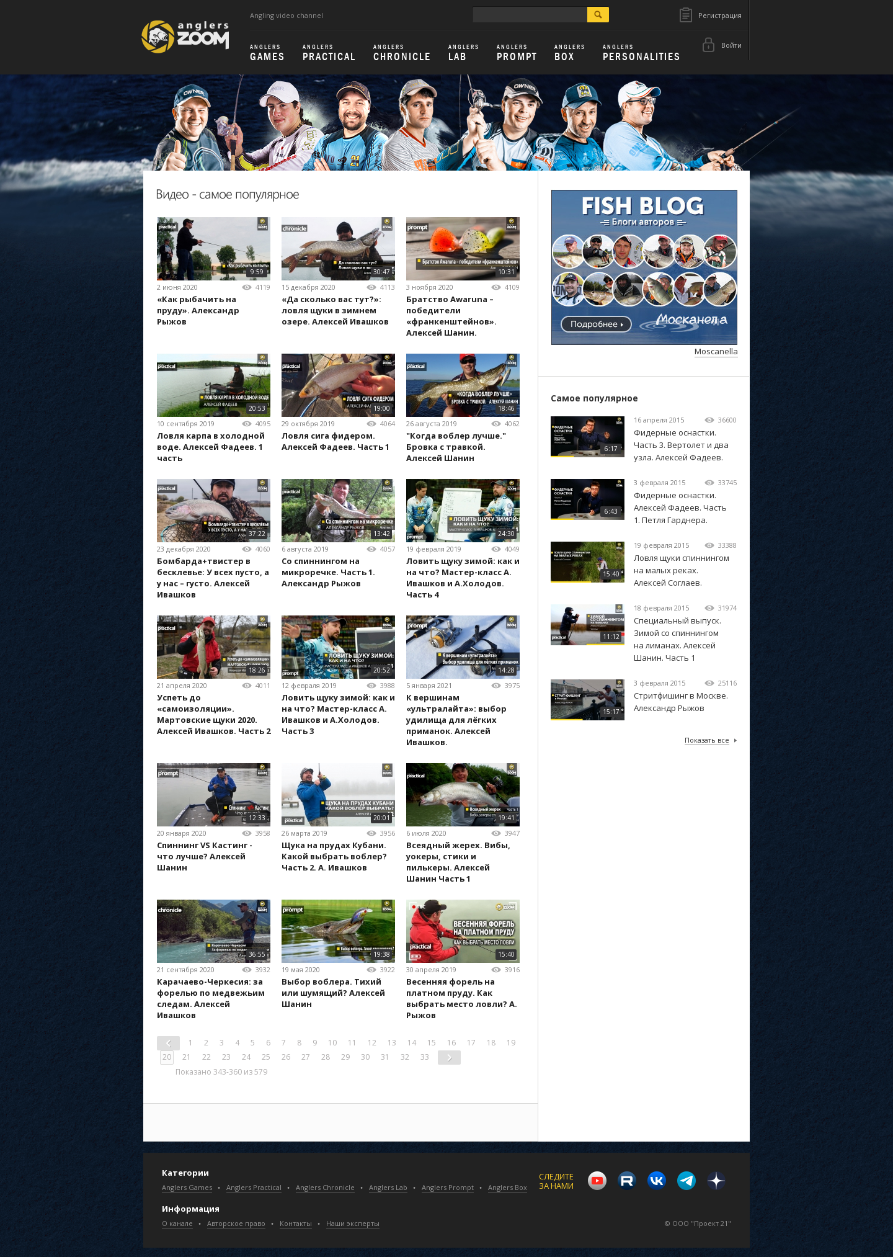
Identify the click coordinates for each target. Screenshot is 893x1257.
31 (385, 1057)
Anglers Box (507, 1187)
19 (511, 1042)
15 (431, 1042)
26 (286, 1057)
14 (411, 1042)
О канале (177, 1223)
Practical (329, 53)
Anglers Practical (254, 1187)
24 (246, 1057)
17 (471, 1042)
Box (569, 53)
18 (491, 1042)
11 (352, 1042)
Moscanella (716, 351)
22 (206, 1057)
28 (325, 1057)
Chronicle (402, 53)
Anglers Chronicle (325, 1187)
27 (305, 1057)
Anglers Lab (388, 1187)
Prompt (517, 53)
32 (405, 1057)
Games (267, 53)
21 (186, 1057)
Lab (463, 53)
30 (365, 1057)
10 (332, 1042)
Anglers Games (187, 1187)
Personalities (642, 53)
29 (345, 1057)
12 (372, 1042)
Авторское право (236, 1223)
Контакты (296, 1223)
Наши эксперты (353, 1223)
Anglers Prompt (448, 1187)
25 (266, 1057)
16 (451, 1042)
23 (226, 1057)
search (598, 14)
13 (392, 1042)
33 (424, 1057)
